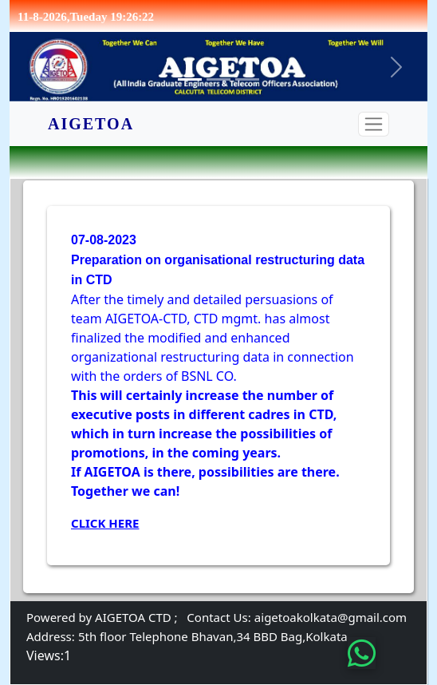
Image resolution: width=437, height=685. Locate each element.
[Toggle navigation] (373, 124)
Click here (105, 523)
